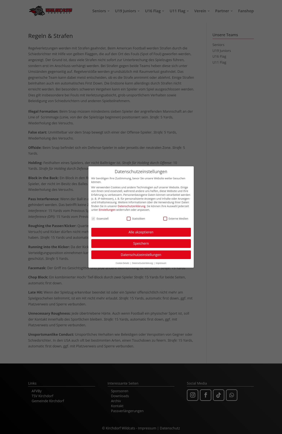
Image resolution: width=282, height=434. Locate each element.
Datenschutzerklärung (131, 204)
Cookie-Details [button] (123, 261)
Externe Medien (175, 217)
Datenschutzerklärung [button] (142, 261)
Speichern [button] (141, 241)
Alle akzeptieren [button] (140, 230)
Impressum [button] (161, 261)
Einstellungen (107, 208)
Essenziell (100, 217)
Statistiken (136, 217)
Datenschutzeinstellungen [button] (141, 253)
